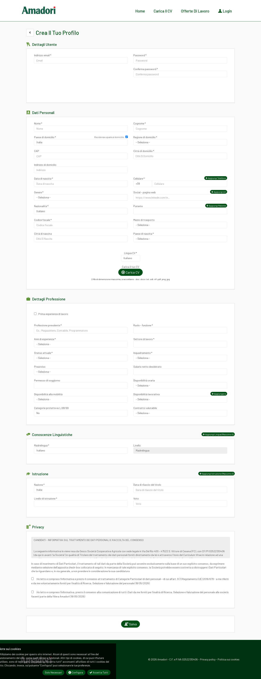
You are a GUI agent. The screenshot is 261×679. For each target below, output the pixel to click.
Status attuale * (43, 352)
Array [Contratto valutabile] (180, 413)
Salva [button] (130, 624)
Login (225, 11)
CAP (36, 151)
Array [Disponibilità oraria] (180, 385)
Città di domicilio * (143, 151)
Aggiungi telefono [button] (215, 178)
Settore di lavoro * (143, 339)
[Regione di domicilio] (180, 142)
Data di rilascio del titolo (147, 484)
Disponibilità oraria (144, 380)
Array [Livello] (180, 450)
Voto (136, 498)
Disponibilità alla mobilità (48, 394)
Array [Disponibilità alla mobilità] (81, 399)
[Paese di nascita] (180, 239)
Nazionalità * (41, 206)
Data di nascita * (43, 178)
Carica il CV (163, 11)
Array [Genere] (81, 197)
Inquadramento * (142, 352)
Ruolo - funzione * (143, 325)
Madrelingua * (41, 445)
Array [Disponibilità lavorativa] (180, 399)
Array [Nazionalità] (81, 211)
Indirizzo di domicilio (45, 164)
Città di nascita (43, 233)
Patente (138, 206)
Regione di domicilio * (145, 137)
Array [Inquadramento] (180, 358)
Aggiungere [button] (219, 393)
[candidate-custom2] (81, 239)
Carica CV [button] (130, 272)
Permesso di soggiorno (47, 380)
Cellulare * (139, 178)
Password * (139, 55)
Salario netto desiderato (147, 366)
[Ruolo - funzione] (180, 330)
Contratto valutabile (145, 408)
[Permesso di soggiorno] (81, 385)
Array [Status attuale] (81, 358)
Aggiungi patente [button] (216, 205)
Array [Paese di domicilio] (81, 142)
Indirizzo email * (42, 55)
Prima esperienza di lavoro (53, 313)
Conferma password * (145, 69)
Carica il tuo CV (130, 266)
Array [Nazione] (81, 490)
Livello (137, 445)
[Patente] (180, 211)
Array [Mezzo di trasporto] (180, 225)
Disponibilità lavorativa (146, 394)
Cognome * (139, 123)
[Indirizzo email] (81, 60)
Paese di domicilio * (45, 137)
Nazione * (39, 484)
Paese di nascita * (143, 233)
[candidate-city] (180, 156)
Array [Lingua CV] (130, 258)
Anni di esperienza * (45, 339)
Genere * (38, 192)
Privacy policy (207, 659)
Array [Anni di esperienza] (81, 344)
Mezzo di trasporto (144, 219)
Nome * (38, 123)
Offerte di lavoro (195, 11)
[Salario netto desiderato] (180, 372)
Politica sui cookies (228, 659)
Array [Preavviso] (81, 372)
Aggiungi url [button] (218, 191)
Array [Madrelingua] (81, 450)
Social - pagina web (144, 192)
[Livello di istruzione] (81, 503)
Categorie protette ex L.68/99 (51, 408)
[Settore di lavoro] (180, 344)
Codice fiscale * (43, 219)
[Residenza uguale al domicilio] (126, 137)
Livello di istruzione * (45, 498)
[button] (30, 32)
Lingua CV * (130, 253)
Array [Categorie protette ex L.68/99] (81, 413)
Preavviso (39, 366)
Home (140, 11)
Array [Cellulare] (142, 183)
